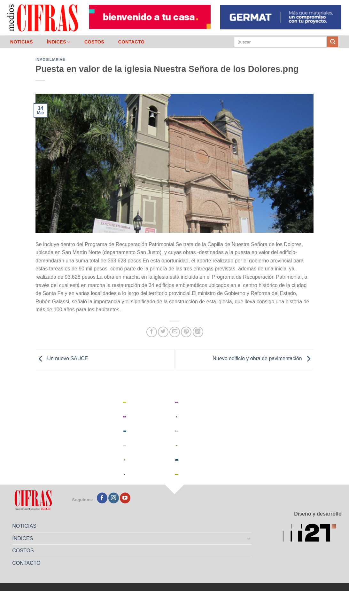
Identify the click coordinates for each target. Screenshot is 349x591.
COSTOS (94, 41)
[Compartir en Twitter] (163, 332)
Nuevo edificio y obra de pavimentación (263, 359)
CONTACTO (131, 41)
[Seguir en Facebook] (102, 498)
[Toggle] (249, 538)
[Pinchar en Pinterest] (186, 332)
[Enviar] (332, 41)
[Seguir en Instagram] (113, 498)
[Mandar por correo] (174, 332)
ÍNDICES (58, 42)
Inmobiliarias (50, 59)
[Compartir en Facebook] (151, 332)
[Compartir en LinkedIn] (198, 332)
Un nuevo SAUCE (61, 359)
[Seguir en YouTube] (125, 498)
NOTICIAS (21, 41)
